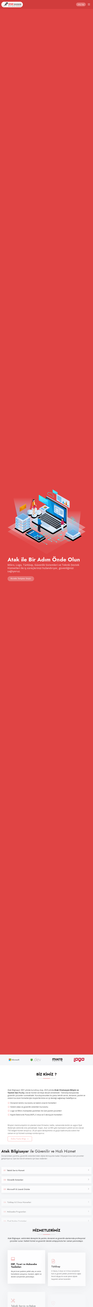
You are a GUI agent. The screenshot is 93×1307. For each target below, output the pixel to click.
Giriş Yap (81, 4)
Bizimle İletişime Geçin (16, 580)
